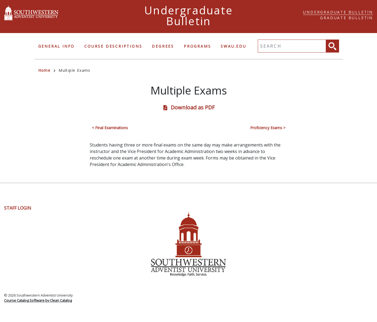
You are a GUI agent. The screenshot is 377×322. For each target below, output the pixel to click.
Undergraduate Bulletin (338, 12)
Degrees (163, 46)
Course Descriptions (113, 46)
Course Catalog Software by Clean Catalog (38, 300)
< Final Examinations (110, 127)
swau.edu (233, 46)
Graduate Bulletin (346, 17)
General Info (56, 46)
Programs (197, 46)
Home (47, 70)
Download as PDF (193, 107)
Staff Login (17, 208)
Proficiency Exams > (267, 127)
